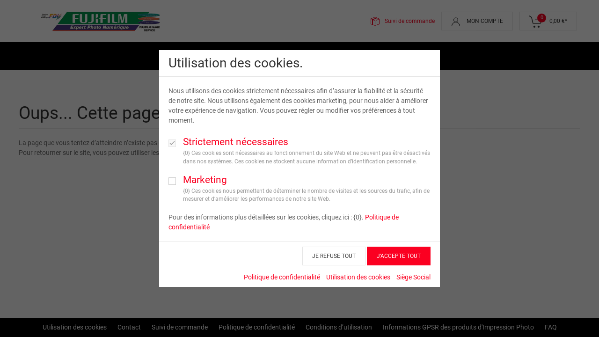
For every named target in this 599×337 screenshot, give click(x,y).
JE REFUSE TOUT (334, 256)
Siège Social (413, 277)
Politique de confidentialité (282, 277)
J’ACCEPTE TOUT (399, 256)
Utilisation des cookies (358, 277)
